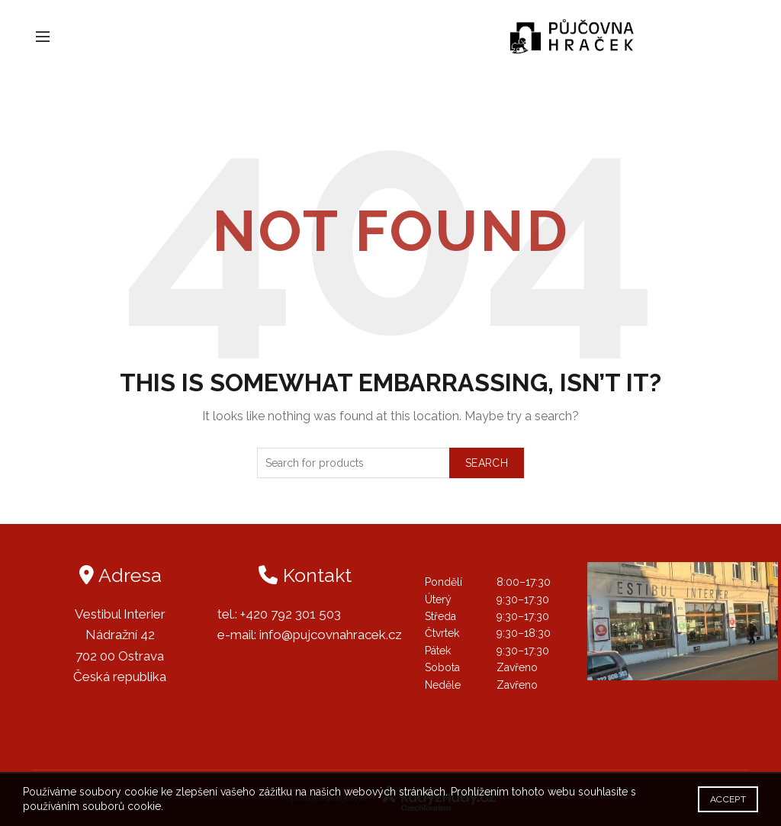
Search (486, 463)
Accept (728, 799)
